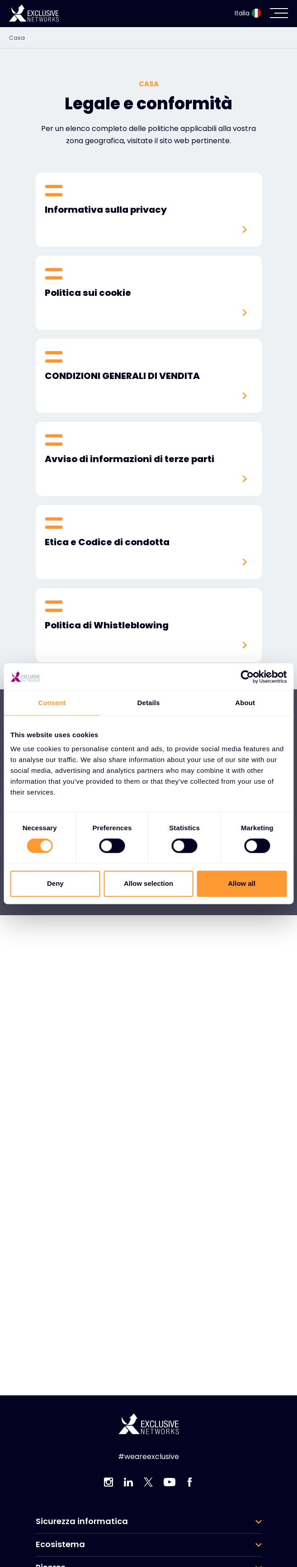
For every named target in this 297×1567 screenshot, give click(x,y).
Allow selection (148, 883)
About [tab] (245, 702)
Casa (17, 38)
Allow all (241, 883)
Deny (55, 883)
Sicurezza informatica (82, 1521)
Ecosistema (60, 1544)
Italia (248, 13)
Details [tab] (148, 702)
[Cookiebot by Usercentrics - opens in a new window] (247, 676)
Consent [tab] (52, 702)
